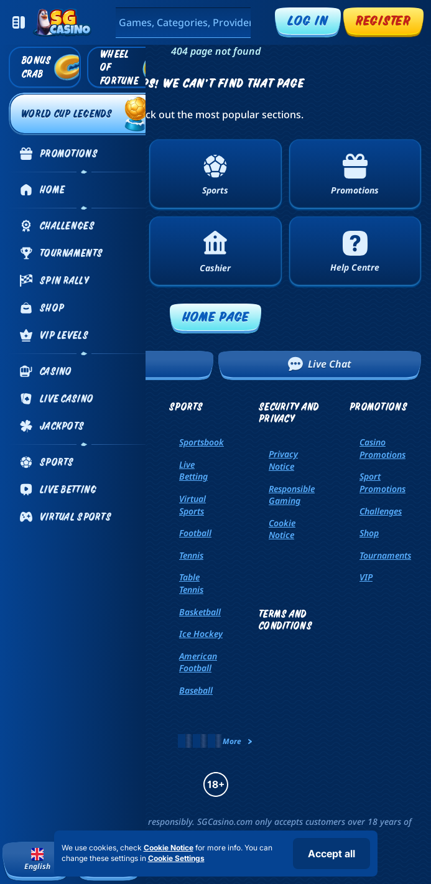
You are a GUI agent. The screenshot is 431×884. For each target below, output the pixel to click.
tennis (191, 555)
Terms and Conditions (285, 619)
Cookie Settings (176, 858)
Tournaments (385, 555)
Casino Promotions (382, 448)
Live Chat (319, 363)
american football (198, 662)
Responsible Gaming (292, 495)
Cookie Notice (282, 529)
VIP (366, 577)
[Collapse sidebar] (18, 22)
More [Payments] (238, 741)
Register (383, 20)
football (195, 533)
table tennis (191, 583)
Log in (307, 20)
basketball (200, 612)
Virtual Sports (192, 505)
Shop (369, 533)
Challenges (380, 511)
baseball (196, 690)
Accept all (331, 853)
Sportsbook (201, 442)
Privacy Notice (283, 460)
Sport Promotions (382, 482)
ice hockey (201, 634)
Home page (215, 316)
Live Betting (193, 470)
